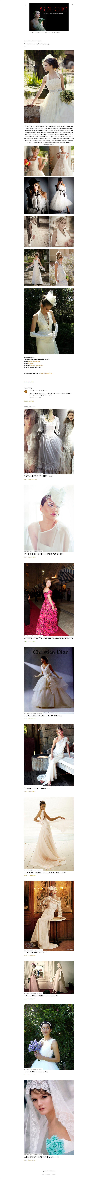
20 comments (31, 718)
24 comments (31, 791)
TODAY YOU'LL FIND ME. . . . (37, 788)
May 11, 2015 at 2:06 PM (35, 397)
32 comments (31, 557)
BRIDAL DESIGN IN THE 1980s (38, 476)
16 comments (31, 955)
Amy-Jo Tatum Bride (46, 373)
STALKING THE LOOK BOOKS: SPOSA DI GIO (45, 872)
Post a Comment (29, 401)
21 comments (31, 875)
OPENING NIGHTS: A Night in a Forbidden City (48, 638)
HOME (31, 33)
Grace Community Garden (37, 391)
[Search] (73, 4)
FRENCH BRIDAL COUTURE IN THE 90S (43, 715)
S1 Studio (30, 363)
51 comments (31, 641)
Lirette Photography (34, 361)
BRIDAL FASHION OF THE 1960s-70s (41, 995)
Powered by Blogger (49, 1171)
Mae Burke (53, 1174)
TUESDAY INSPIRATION (35, 952)
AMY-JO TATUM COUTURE (43, 33)
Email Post (31, 382)
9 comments (31, 1160)
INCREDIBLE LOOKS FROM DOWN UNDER (44, 554)
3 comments (31, 998)
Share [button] (25, 382)
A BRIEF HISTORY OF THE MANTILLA (41, 1157)
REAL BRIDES (56, 33)
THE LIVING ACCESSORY (36, 1071)
